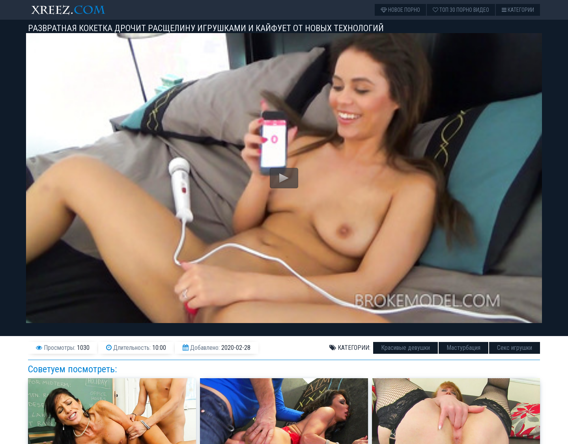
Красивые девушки (405, 347)
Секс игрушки (514, 347)
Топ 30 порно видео (461, 10)
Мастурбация (463, 347)
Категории (518, 10)
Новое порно (400, 10)
